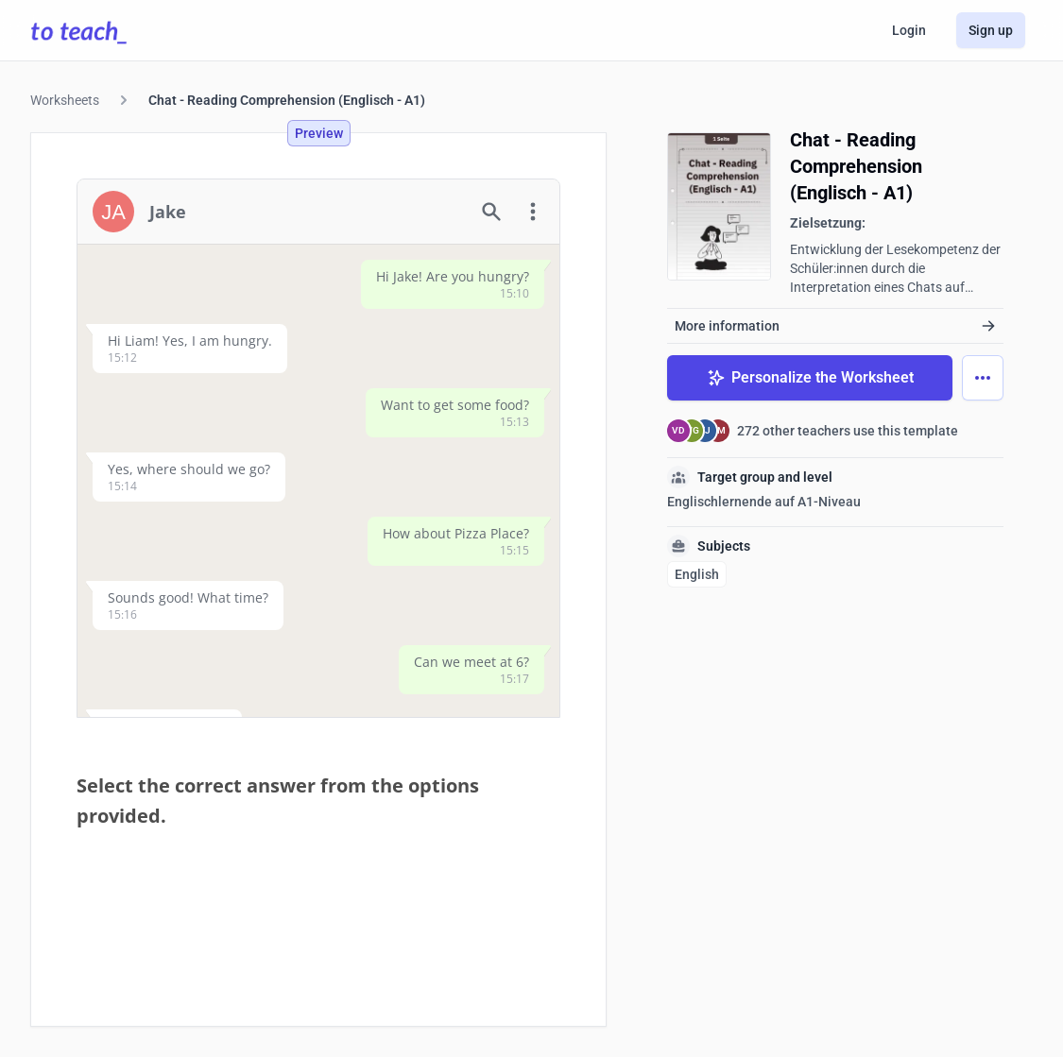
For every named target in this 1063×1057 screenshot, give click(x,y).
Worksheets (64, 100)
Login (909, 30)
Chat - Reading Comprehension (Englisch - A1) (286, 100)
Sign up (991, 30)
